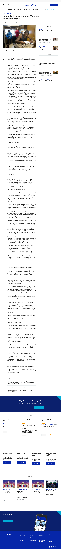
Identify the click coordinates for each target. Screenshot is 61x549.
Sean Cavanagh (41, 75)
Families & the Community (44, 79)
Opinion (40, 9)
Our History (21, 537)
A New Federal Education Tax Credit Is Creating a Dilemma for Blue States (8, 493)
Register (24, 435)
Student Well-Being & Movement (47, 424)
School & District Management (45, 70)
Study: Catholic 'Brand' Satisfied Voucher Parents (46, 81)
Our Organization (22, 535)
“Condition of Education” (13, 156)
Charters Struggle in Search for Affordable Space (45, 40)
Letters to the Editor (32, 535)
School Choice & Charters (8, 13)
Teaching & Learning (26, 9)
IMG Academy (55, 434)
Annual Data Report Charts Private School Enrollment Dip (47, 64)
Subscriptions (41, 535)
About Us (21, 533)
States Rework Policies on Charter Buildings (46, 31)
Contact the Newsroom (32, 540)
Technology (35, 9)
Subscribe (54, 4)
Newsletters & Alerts (42, 537)
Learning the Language (14, 383)
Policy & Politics (17, 9)
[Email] (25, 407)
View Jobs (6, 462)
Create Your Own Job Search (30, 470)
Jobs (45, 9)
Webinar (36, 423)
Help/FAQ (30, 537)
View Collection (48, 54)
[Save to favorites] (4, 59)
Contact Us (31, 533)
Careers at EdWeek (22, 542)
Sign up (38, 407)
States (40, 29)
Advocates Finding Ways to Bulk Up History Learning (45, 48)
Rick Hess (4, 500)
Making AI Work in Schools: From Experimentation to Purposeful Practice (29, 427)
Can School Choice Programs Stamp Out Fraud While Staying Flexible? (36, 493)
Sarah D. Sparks (41, 66)
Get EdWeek (41, 533)
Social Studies (42, 46)
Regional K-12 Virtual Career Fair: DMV (10, 425)
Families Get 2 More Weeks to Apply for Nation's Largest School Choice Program (51, 492)
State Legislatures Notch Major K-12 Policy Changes (45, 73)
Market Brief (50, 9)
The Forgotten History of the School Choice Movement (22, 493)
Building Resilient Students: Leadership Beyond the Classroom (49, 427)
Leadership (9, 9)
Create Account (7, 521)
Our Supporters (22, 540)
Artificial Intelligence (30, 423)
